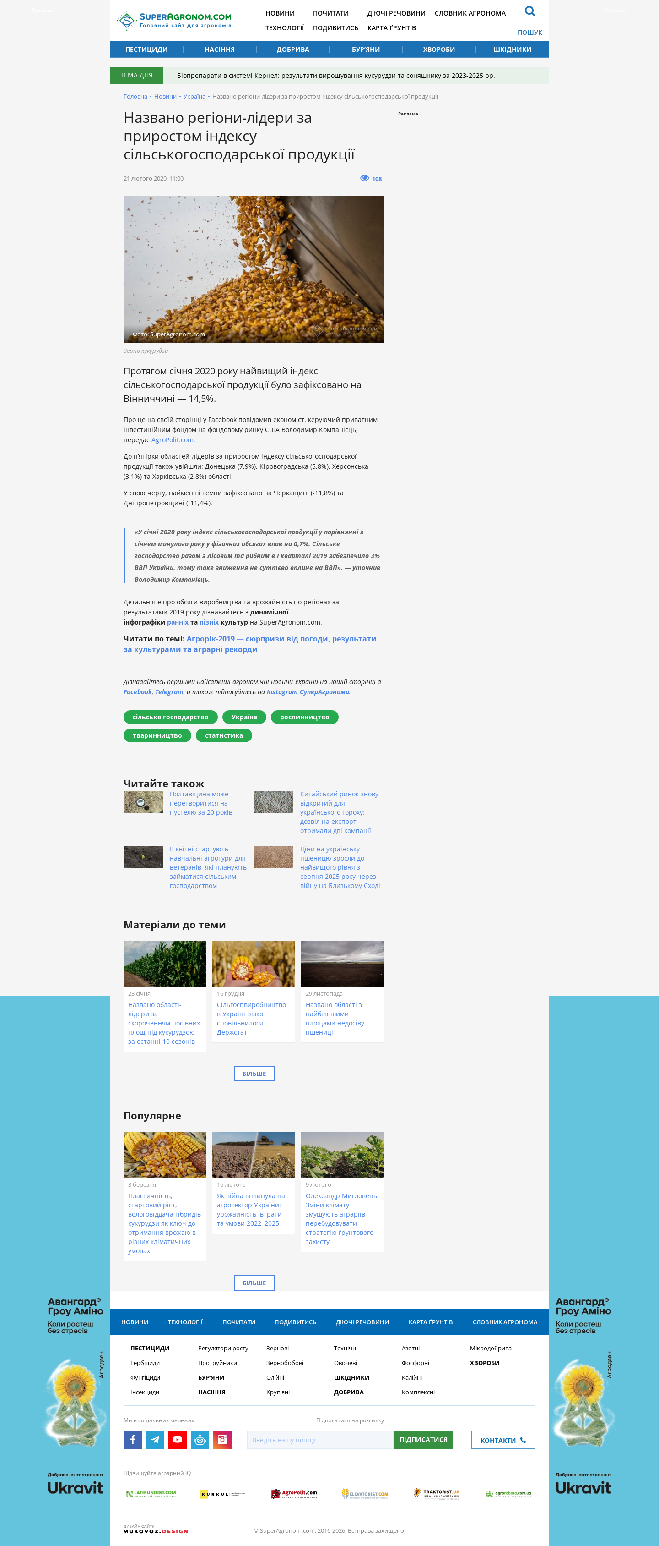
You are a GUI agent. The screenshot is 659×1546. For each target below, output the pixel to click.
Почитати (331, 13)
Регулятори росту (223, 1348)
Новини (280, 13)
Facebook (138, 691)
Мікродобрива (491, 1348)
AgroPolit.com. (173, 439)
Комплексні (418, 1392)
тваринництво (157, 735)
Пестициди (146, 49)
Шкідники (512, 49)
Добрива (293, 49)
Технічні (345, 1348)
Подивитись (335, 27)
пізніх (209, 622)
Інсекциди (144, 1392)
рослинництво (305, 717)
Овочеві (345, 1363)
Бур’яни (366, 49)
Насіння (220, 49)
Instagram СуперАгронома (308, 691)
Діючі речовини (396, 13)
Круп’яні (278, 1392)
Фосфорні (415, 1363)
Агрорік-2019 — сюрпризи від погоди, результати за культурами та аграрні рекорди (250, 644)
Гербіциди (145, 1363)
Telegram (169, 691)
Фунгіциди (145, 1378)
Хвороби (439, 49)
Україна (194, 96)
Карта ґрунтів (391, 27)
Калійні (412, 1378)
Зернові (277, 1348)
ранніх (178, 622)
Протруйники (217, 1363)
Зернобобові (284, 1363)
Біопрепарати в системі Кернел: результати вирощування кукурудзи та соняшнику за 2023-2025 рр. (336, 75)
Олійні (275, 1378)
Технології (284, 27)
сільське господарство (171, 717)
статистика (224, 735)
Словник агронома (470, 13)
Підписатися (424, 1439)
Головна (135, 96)
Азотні (411, 1348)
